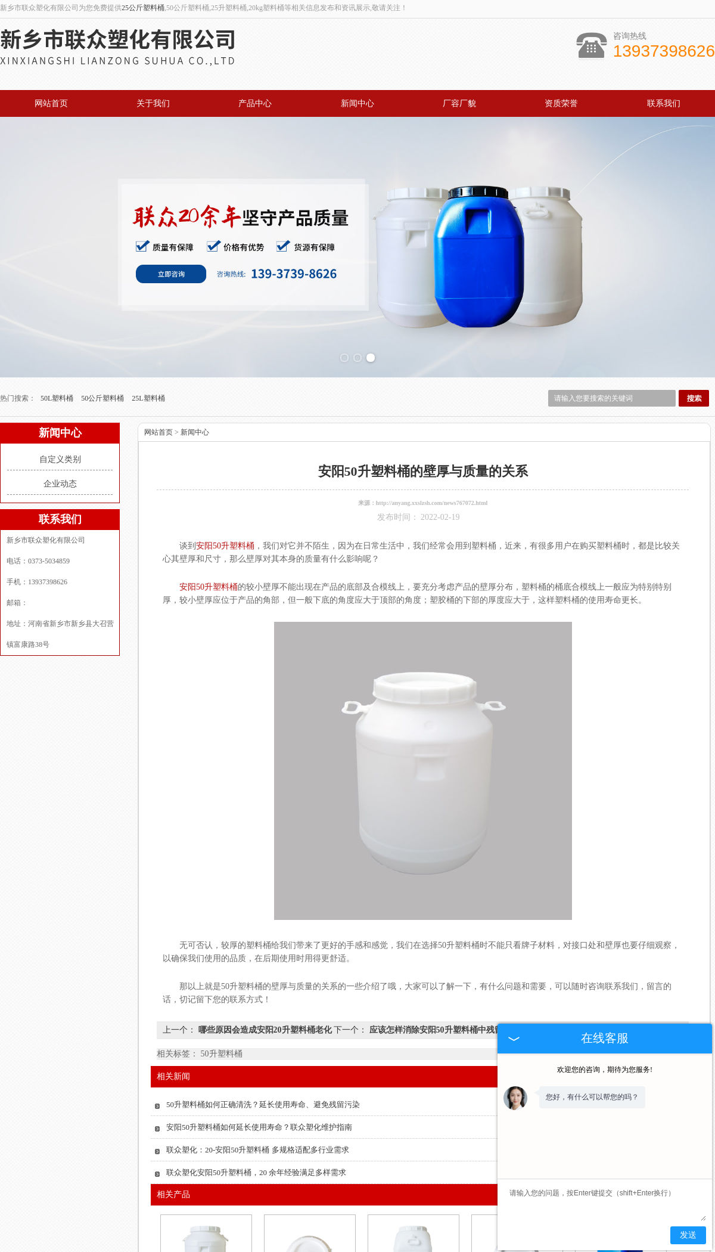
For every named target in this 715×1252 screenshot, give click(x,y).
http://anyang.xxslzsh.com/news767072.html (432, 423)
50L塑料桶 (58, 318)
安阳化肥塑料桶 (308, 1236)
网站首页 (51, 103)
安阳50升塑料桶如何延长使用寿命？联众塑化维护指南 (259, 1047)
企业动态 (60, 403)
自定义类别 (60, 379)
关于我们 (153, 103)
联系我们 (663, 103)
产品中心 (255, 103)
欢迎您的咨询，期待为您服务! (604, 1069)
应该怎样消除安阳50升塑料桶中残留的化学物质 (456, 950)
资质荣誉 (561, 103)
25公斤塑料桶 (143, 8)
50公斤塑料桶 (103, 318)
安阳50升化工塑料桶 (412, 1236)
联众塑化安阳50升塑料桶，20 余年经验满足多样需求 (256, 1092)
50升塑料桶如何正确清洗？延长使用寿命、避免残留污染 (263, 1024)
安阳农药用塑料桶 (205, 1236)
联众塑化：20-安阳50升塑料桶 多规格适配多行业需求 (257, 1069)
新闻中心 (357, 103)
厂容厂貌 (459, 103)
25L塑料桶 (148, 318)
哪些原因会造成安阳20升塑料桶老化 (265, 950)
